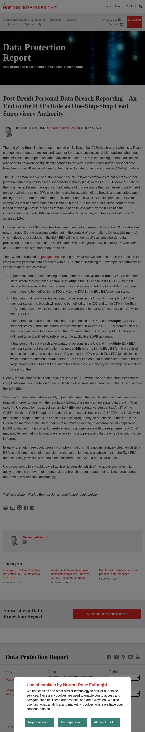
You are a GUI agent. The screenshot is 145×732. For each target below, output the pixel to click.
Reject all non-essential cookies (41, 722)
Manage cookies (73, 722)
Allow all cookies (106, 722)
